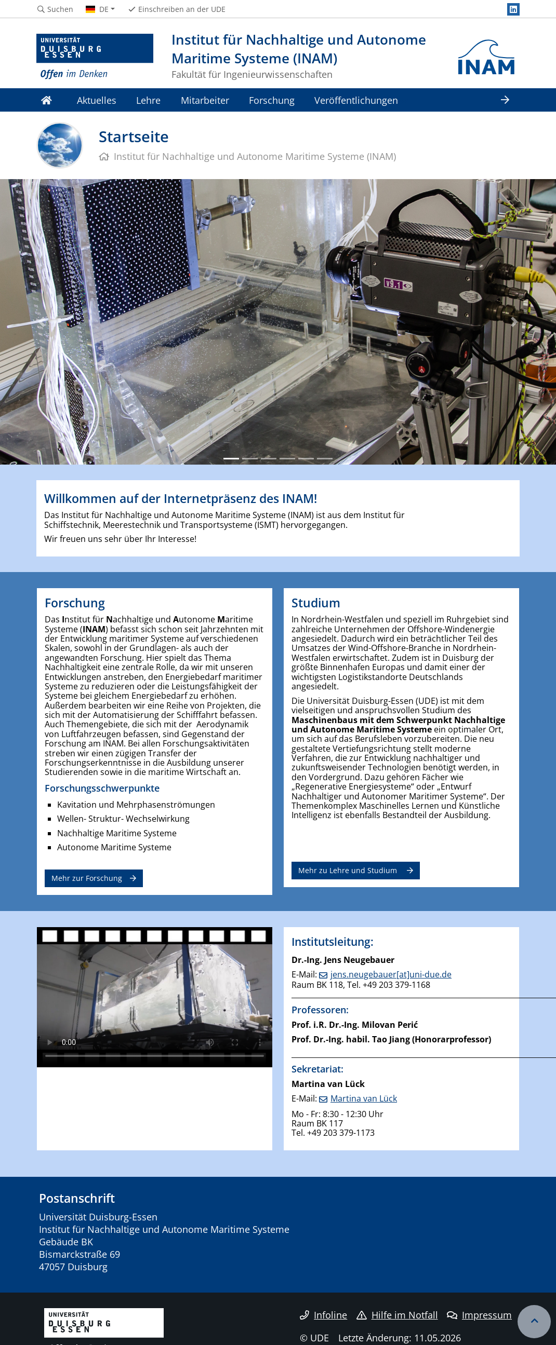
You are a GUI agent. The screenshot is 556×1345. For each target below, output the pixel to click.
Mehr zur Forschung (86, 878)
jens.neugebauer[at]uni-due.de (391, 974)
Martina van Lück (363, 1098)
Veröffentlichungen (356, 99)
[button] (42, 322)
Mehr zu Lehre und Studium (348, 870)
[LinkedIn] (513, 9)
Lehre (148, 99)
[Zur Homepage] (94, 57)
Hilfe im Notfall (397, 1315)
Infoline (323, 1315)
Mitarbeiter (205, 99)
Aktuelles (96, 99)
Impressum (479, 1315)
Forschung (272, 99)
